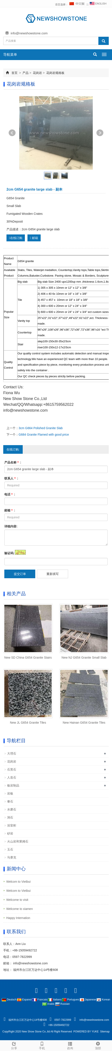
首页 (14, 73)
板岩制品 (13, 785)
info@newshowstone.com (29, 33)
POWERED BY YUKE (86, 1031)
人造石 (11, 777)
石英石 (11, 769)
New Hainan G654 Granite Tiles (84, 722)
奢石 (10, 801)
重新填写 (52, 574)
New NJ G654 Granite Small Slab (84, 657)
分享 (14, 1045)
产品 (26, 73)
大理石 (11, 753)
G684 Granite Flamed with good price (44, 434)
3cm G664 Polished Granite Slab (41, 428)
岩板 (10, 793)
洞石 (10, 817)
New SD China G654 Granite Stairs (28, 657)
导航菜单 (10, 54)
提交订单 (20, 574)
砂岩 (10, 833)
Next (99, 132)
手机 (42, 1045)
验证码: (9, 553)
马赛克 (11, 857)
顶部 (98, 1045)
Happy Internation (18, 918)
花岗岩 (37, 73)
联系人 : (11, 478)
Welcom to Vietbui (18, 881)
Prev (12, 132)
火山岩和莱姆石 (17, 841)
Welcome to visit (17, 899)
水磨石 (11, 809)
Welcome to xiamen (19, 909)
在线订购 (15, 238)
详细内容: (11, 526)
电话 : (9, 494)
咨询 (70, 1045)
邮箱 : (9, 510)
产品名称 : (12, 462)
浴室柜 (11, 825)
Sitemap (105, 1031)
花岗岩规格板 (54, 73)
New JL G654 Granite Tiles (28, 722)
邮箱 (34, 238)
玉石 (10, 849)
